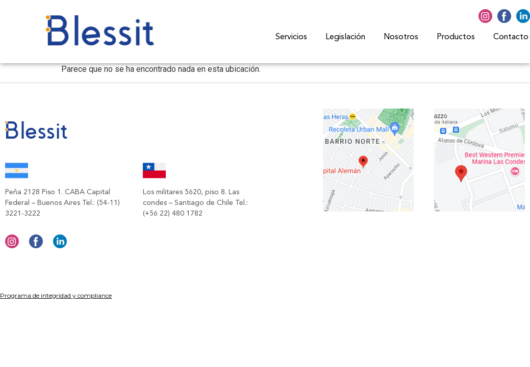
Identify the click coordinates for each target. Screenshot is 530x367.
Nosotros (401, 37)
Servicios (291, 37)
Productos (456, 37)
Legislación (345, 37)
